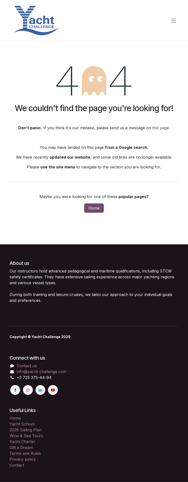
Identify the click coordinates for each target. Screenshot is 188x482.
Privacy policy (23, 459)
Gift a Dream (21, 447)
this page (160, 127)
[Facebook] (15, 390)
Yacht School (22, 424)
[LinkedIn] (40, 390)
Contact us (27, 365)
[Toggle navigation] (173, 20)
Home (94, 208)
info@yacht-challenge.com (41, 371)
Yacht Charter (22, 441)
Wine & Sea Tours (26, 435)
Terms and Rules (25, 453)
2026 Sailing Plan (26, 429)
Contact (17, 465)
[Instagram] (28, 390)
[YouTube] (53, 390)
